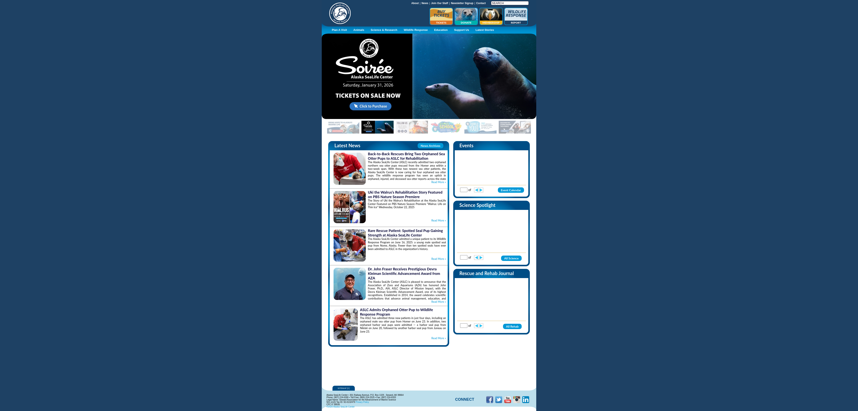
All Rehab (512, 326)
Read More (438, 182)
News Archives (430, 146)
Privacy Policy (362, 402)
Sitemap (344, 388)
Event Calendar (511, 190)
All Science (511, 258)
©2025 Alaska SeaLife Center (340, 407)
